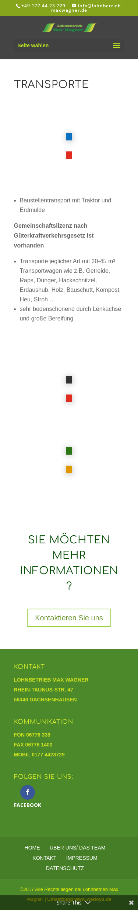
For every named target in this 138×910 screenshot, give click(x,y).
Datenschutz (65, 868)
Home (32, 848)
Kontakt (44, 858)
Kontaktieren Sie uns (69, 618)
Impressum (82, 858)
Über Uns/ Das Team (77, 848)
